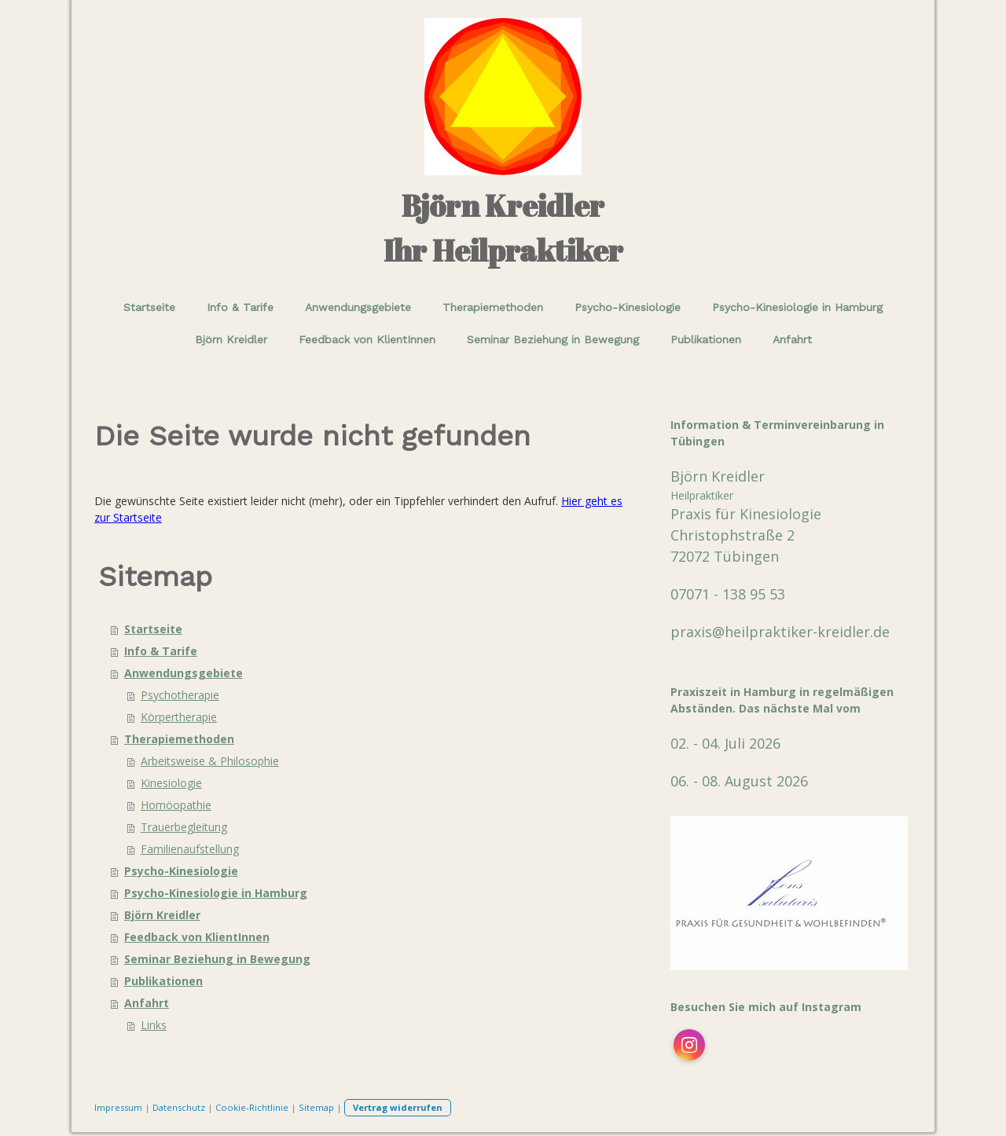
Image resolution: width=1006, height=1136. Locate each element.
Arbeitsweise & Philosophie (210, 760)
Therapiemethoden (492, 307)
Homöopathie (176, 804)
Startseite (149, 307)
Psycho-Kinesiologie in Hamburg (797, 307)
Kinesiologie (171, 782)
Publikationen (705, 339)
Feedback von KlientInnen (367, 339)
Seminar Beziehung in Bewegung (553, 339)
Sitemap (316, 1107)
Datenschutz (178, 1107)
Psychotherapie (180, 694)
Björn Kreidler (231, 339)
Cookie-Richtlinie (251, 1107)
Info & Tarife (240, 307)
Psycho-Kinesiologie (628, 307)
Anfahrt (792, 339)
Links (154, 1024)
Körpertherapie (179, 716)
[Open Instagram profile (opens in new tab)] (689, 1045)
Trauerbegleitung (184, 826)
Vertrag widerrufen (397, 1107)
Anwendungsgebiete (358, 307)
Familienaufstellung (190, 848)
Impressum (118, 1107)
